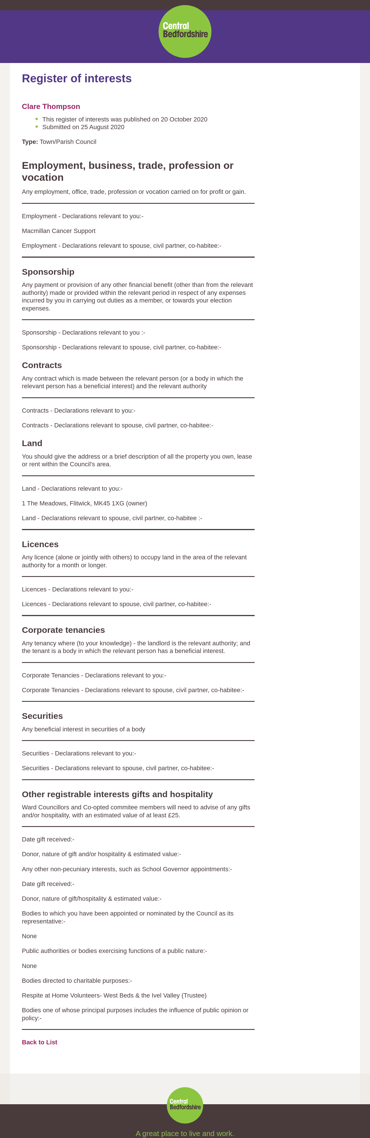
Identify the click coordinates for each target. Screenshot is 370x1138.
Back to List (39, 1042)
